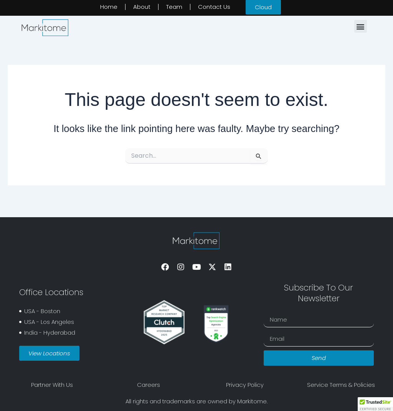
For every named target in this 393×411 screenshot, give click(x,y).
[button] (360, 26)
